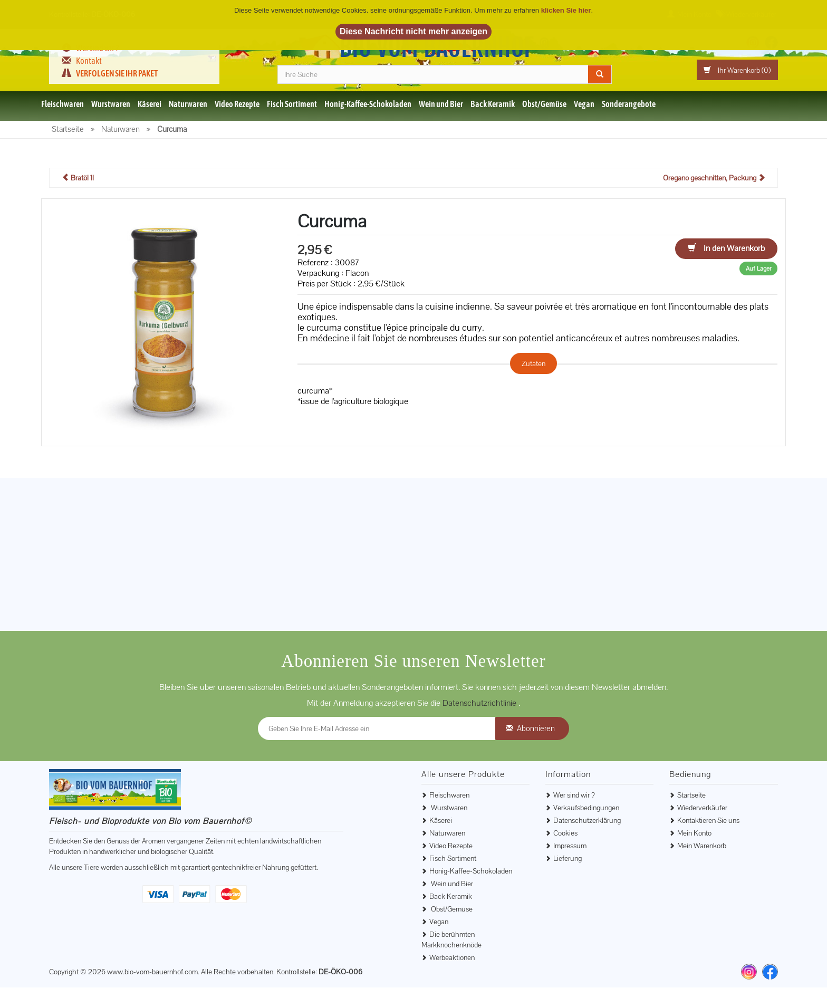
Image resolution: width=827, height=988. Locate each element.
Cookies (565, 833)
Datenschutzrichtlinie (480, 703)
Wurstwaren (110, 104)
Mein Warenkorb (701, 846)
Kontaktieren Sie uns (708, 821)
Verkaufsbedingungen (586, 808)
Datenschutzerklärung (587, 821)
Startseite (691, 795)
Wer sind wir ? (574, 795)
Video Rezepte (237, 104)
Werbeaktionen (452, 958)
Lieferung (567, 859)
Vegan (584, 104)
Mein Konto (694, 833)
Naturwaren (188, 104)
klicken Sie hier (566, 10)
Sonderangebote (629, 104)
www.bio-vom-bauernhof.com (152, 972)
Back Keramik (492, 104)
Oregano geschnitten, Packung (714, 178)
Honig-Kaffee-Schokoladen (367, 104)
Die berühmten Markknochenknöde (451, 940)
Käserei (149, 104)
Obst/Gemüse (544, 104)
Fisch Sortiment (292, 104)
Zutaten (533, 364)
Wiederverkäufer (702, 808)
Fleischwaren (62, 104)
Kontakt (89, 60)
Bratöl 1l (78, 178)
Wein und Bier (441, 104)
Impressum (569, 846)
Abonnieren (536, 729)
